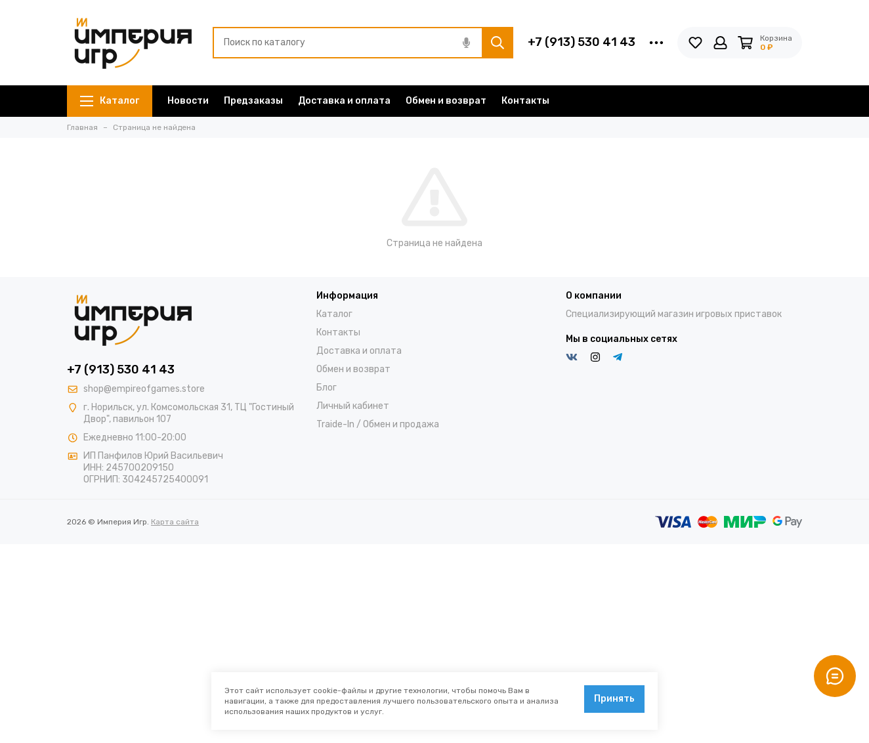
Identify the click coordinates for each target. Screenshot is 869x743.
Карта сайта (175, 521)
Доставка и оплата (344, 100)
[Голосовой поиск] (466, 42)
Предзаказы (253, 100)
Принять (614, 698)
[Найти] (497, 42)
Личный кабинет (352, 406)
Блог (326, 387)
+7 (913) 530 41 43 (581, 42)
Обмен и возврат (446, 100)
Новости (188, 100)
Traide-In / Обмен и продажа (377, 424)
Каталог (109, 100)
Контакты (525, 100)
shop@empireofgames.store (144, 388)
